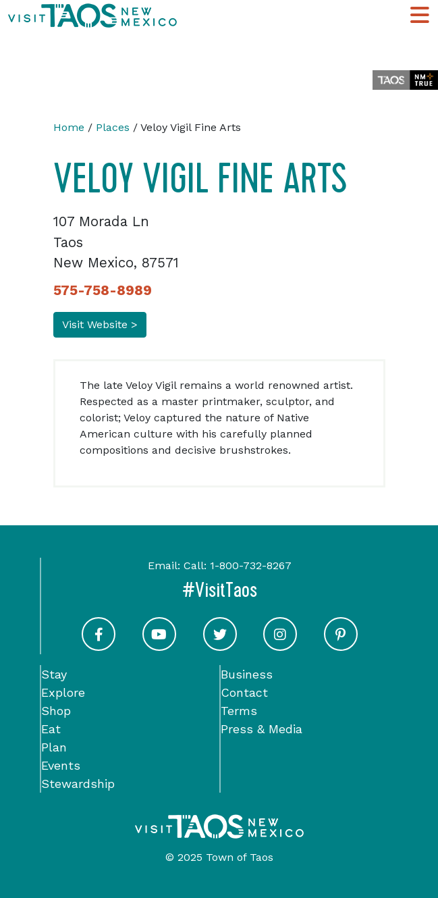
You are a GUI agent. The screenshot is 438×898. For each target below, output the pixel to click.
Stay (54, 674)
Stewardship (78, 783)
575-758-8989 (102, 290)
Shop (56, 711)
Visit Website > (100, 324)
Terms (239, 711)
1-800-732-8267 (251, 565)
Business (247, 674)
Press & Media (261, 729)
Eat (51, 729)
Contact (244, 692)
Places (113, 127)
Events (60, 765)
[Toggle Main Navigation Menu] (420, 15)
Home (68, 127)
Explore (63, 692)
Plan (54, 747)
